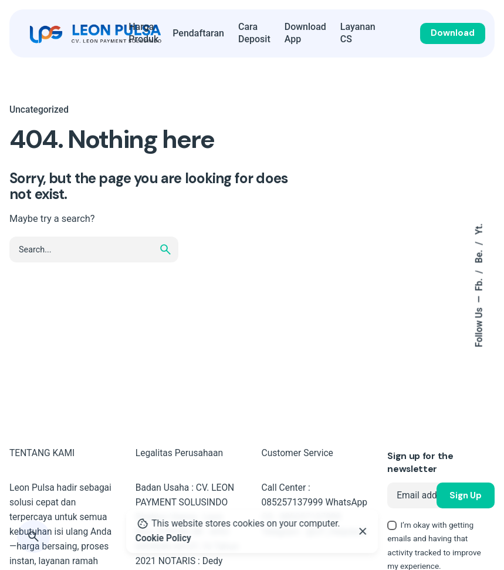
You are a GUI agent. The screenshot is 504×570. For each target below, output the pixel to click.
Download (453, 33)
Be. (479, 255)
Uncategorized (39, 109)
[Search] (33, 536)
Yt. (479, 228)
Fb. (479, 283)
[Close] (363, 531)
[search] (165, 249)
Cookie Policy (163, 538)
